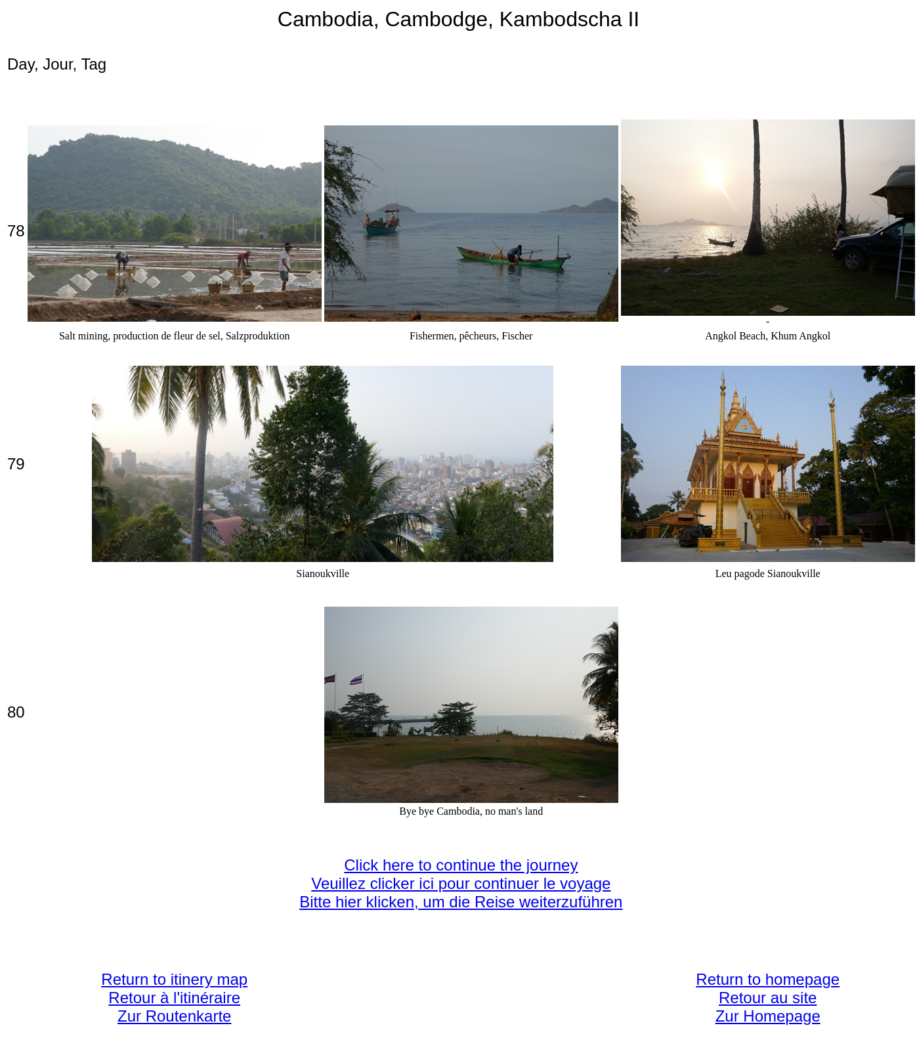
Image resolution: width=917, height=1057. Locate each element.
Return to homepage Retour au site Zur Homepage (768, 997)
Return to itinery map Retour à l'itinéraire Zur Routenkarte (174, 997)
